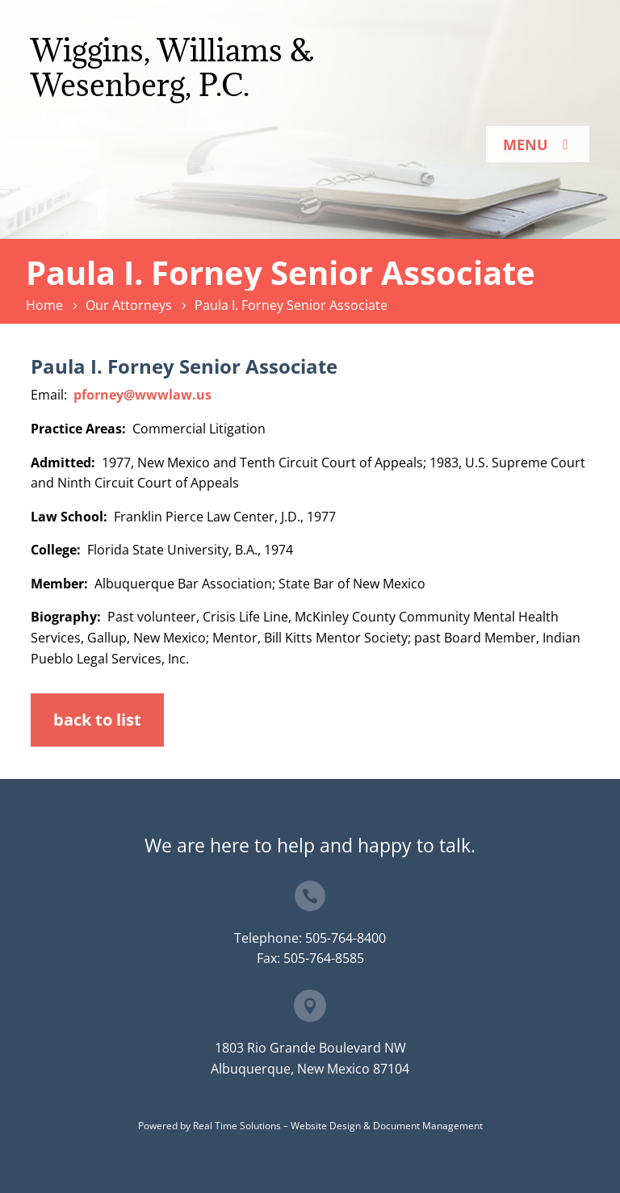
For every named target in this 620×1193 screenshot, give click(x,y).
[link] (47, 305)
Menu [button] (525, 144)
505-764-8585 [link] (323, 958)
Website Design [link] (326, 1125)
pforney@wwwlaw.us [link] (142, 395)
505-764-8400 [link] (345, 938)
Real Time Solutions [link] (237, 1125)
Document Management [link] (428, 1125)
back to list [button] (97, 719)
